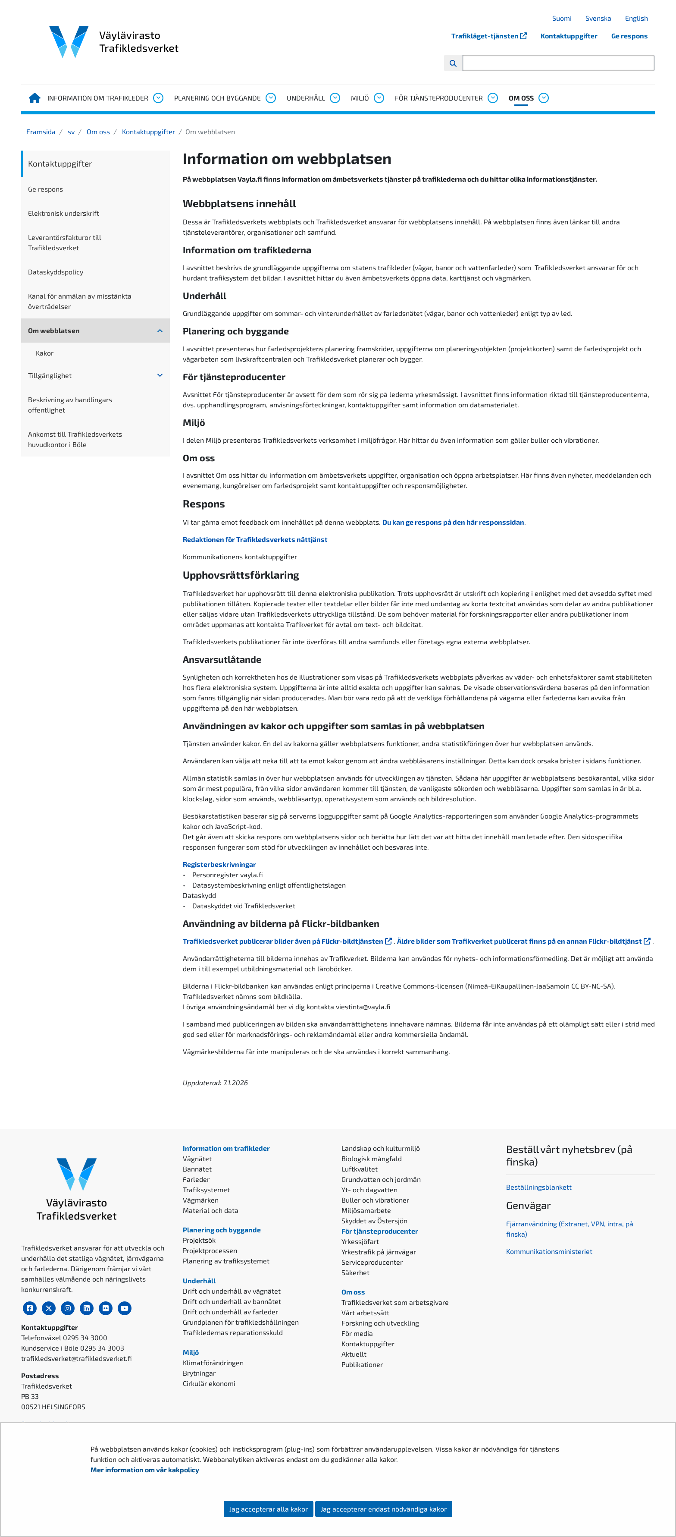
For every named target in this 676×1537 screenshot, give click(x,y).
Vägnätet (197, 1158)
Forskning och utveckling (380, 1323)
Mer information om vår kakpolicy (145, 1469)
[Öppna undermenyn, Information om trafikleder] (157, 98)
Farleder (196, 1179)
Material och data (210, 1210)
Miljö (360, 98)
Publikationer (362, 1364)
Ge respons (629, 35)
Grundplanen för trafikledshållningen (241, 1322)
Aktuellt (353, 1354)
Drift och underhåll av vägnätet (232, 1291)
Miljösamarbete (366, 1210)
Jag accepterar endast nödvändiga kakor (384, 1509)
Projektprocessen (210, 1250)
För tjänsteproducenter (439, 98)
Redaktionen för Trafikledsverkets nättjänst (255, 539)
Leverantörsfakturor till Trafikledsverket (64, 242)
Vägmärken (201, 1200)
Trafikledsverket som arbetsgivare (395, 1302)
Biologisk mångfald (371, 1158)
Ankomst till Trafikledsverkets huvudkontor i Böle (75, 439)
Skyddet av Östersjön (374, 1220)
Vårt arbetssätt (365, 1312)
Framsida (41, 131)
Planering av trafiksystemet (226, 1261)
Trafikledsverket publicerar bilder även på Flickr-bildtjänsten (288, 941)
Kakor (44, 353)
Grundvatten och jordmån (381, 1179)
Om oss (521, 98)
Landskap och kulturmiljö (380, 1148)
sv (70, 131)
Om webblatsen (54, 330)
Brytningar (199, 1373)
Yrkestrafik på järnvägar (378, 1251)
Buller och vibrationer (375, 1200)
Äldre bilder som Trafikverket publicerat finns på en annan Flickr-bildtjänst (524, 941)
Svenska (601, 18)
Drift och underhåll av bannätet (232, 1301)
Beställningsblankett (539, 1187)
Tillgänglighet (50, 375)
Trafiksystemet (206, 1189)
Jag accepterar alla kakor (268, 1509)
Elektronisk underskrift (63, 213)
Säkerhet (355, 1272)
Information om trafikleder (97, 98)
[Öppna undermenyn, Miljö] (378, 98)
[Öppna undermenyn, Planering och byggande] (270, 98)
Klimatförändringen (213, 1362)
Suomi (565, 18)
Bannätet (197, 1169)
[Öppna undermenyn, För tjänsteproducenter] (492, 98)
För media (357, 1333)
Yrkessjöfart (360, 1241)
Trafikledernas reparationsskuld (233, 1332)
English (640, 18)
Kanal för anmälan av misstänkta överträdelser (79, 301)
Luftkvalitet (359, 1169)
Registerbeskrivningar (220, 864)
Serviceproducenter (372, 1262)
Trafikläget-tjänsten (492, 35)
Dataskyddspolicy (55, 272)
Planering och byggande (217, 98)
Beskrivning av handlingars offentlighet (70, 404)
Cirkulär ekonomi (209, 1383)
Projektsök (199, 1240)
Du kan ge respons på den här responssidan (453, 522)
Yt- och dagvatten (369, 1189)
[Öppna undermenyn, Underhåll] (334, 98)
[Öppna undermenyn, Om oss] (543, 98)
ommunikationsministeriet (551, 1251)
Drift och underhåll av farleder (230, 1311)
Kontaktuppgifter (569, 35)
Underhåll (306, 98)
